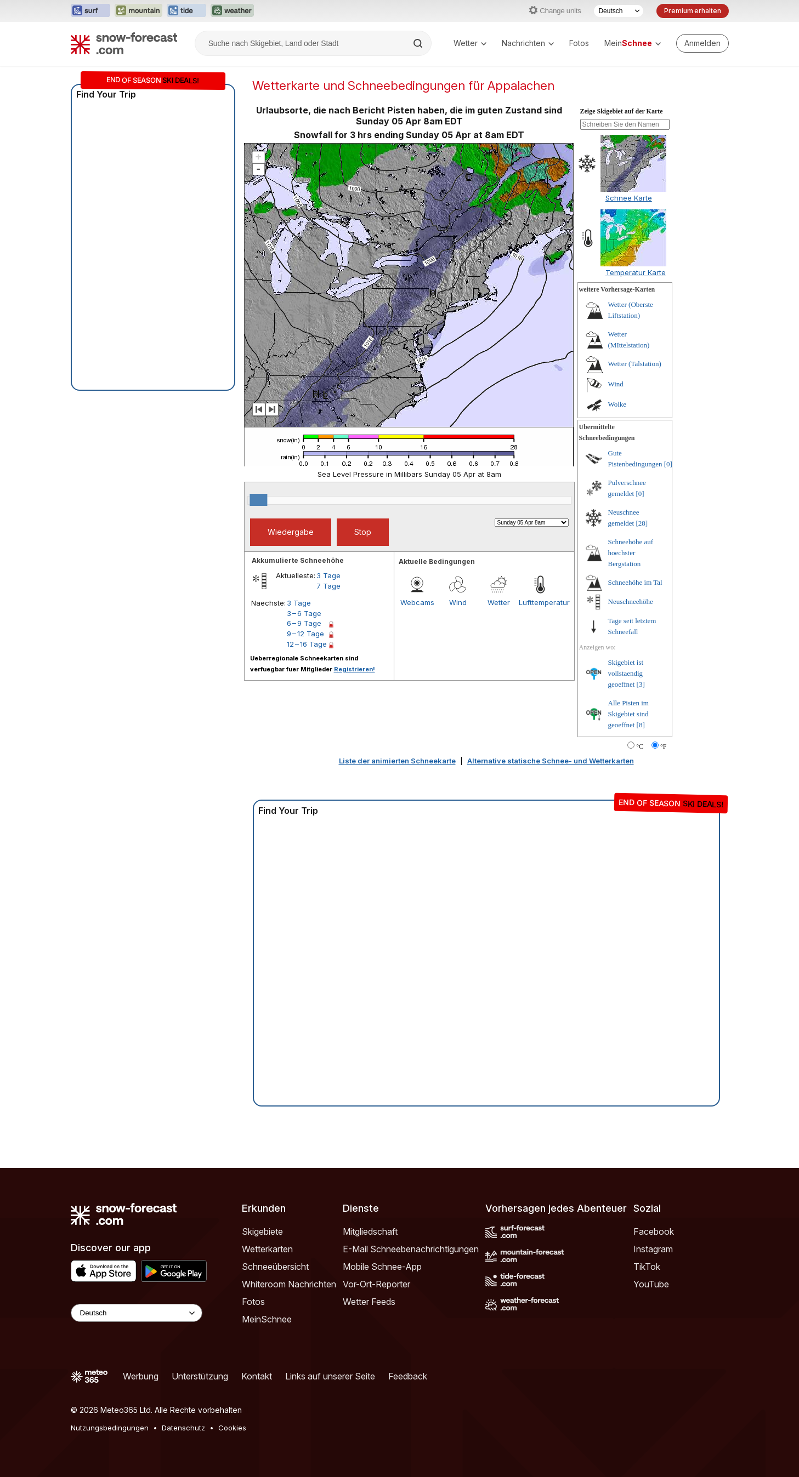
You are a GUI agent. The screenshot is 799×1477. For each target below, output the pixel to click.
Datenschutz (183, 1427)
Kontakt (256, 1376)
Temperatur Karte (635, 272)
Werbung (140, 1376)
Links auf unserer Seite (330, 1376)
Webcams (417, 602)
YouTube (651, 1284)
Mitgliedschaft (370, 1231)
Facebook (653, 1231)
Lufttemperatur (539, 602)
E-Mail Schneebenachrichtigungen (411, 1249)
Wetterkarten (267, 1249)
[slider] (258, 500)
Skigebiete (262, 1231)
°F (663, 746)
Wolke (617, 404)
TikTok (646, 1266)
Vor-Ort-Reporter (376, 1284)
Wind (458, 602)
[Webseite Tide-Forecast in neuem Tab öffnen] (186, 11)
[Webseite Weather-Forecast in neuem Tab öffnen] (232, 11)
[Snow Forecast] (124, 43)
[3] (641, 684)
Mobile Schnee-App (382, 1266)
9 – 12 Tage (305, 633)
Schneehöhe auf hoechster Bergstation (631, 553)
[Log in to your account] (702, 43)
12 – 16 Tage (307, 644)
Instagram (653, 1249)
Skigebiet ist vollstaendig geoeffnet (626, 673)
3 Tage (328, 575)
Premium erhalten (692, 11)
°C (639, 746)
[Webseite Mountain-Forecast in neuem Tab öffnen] (138, 11)
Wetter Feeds (369, 1301)
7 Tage (328, 585)
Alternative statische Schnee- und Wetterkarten (550, 760)
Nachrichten (528, 43)
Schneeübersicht (275, 1266)
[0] (668, 464)
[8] (641, 725)
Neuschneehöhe (630, 601)
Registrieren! (354, 669)
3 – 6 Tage (304, 613)
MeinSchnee (267, 1319)
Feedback (407, 1376)
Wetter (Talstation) (634, 364)
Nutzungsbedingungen (110, 1427)
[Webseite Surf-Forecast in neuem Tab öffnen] (90, 11)
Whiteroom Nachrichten (289, 1284)
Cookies (232, 1427)
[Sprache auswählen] (618, 11)
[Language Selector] (136, 1313)
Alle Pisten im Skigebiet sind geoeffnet (628, 714)
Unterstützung (200, 1376)
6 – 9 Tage (304, 623)
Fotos (579, 43)
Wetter (470, 43)
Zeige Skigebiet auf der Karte (621, 111)
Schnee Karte (628, 197)
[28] (642, 523)
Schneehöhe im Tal (635, 582)
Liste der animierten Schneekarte (397, 760)
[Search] (419, 43)
